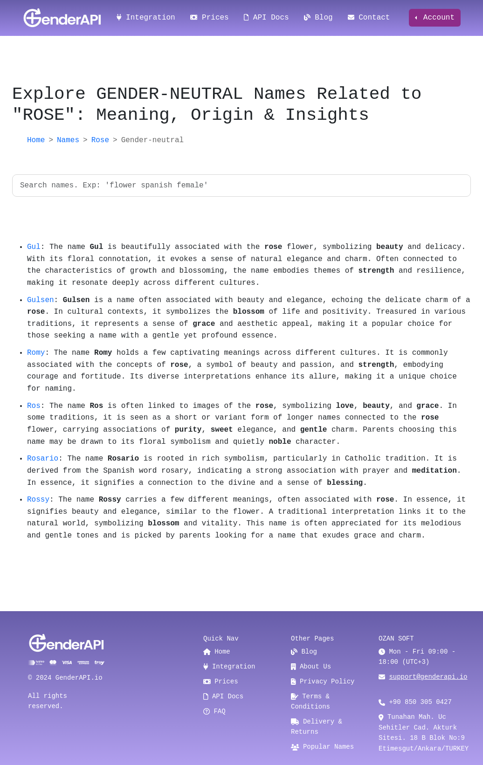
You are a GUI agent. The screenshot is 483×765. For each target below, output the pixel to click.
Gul (34, 247)
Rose (100, 140)
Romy (36, 353)
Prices (209, 18)
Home (36, 140)
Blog (318, 18)
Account (437, 18)
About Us (311, 666)
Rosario (42, 459)
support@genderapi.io (428, 677)
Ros (34, 406)
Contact (369, 18)
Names (68, 140)
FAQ (214, 711)
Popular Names (322, 747)
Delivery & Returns (316, 727)
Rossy (38, 500)
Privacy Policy (323, 681)
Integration (146, 18)
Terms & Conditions (310, 701)
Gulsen (40, 300)
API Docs (266, 18)
